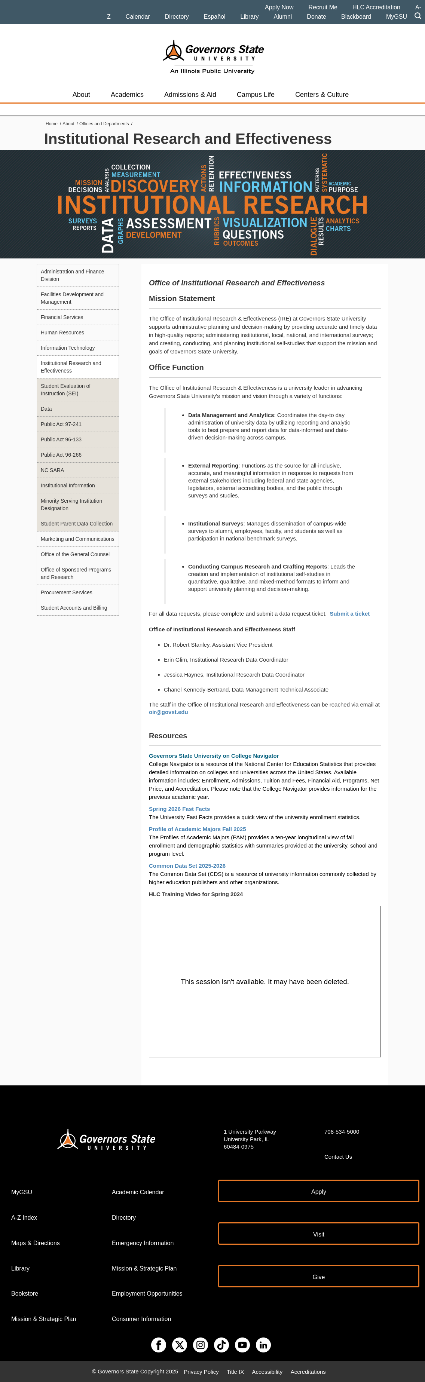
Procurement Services (66, 592)
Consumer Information (141, 1319)
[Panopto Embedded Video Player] (265, 981)
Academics (127, 94)
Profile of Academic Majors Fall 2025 (197, 829)
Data (46, 409)
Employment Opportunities (147, 1293)
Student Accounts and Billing (74, 608)
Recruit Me (323, 7)
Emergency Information (143, 1243)
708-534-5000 (341, 1131)
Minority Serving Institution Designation (71, 504)
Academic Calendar (138, 1192)
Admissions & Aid (190, 94)
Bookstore (24, 1293)
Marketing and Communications (77, 539)
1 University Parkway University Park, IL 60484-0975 (250, 1139)
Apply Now (279, 7)
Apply (318, 1192)
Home (52, 123)
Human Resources (62, 332)
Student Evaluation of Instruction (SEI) (66, 389)
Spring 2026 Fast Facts (180, 809)
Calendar (138, 16)
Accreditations (308, 1371)
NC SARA (52, 470)
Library (250, 16)
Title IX (235, 1371)
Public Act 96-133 (61, 439)
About (81, 94)
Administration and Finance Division (72, 275)
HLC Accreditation (376, 7)
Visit (318, 1234)
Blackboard (356, 16)
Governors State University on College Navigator (214, 756)
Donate (316, 16)
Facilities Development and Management (72, 298)
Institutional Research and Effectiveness (71, 367)
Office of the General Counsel (75, 554)
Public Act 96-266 (61, 455)
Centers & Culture (322, 94)
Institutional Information (68, 485)
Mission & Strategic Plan (43, 1319)
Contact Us (338, 1156)
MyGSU (396, 16)
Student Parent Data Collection (77, 524)
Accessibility (267, 1371)
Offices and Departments (104, 123)
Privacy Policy (201, 1371)
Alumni (282, 16)
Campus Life (256, 94)
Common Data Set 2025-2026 (188, 865)
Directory (177, 16)
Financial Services (62, 317)
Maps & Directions (35, 1243)
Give (319, 1277)
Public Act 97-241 (61, 424)
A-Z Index (24, 1217)
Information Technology (68, 348)
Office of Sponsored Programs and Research (76, 573)
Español (215, 16)
